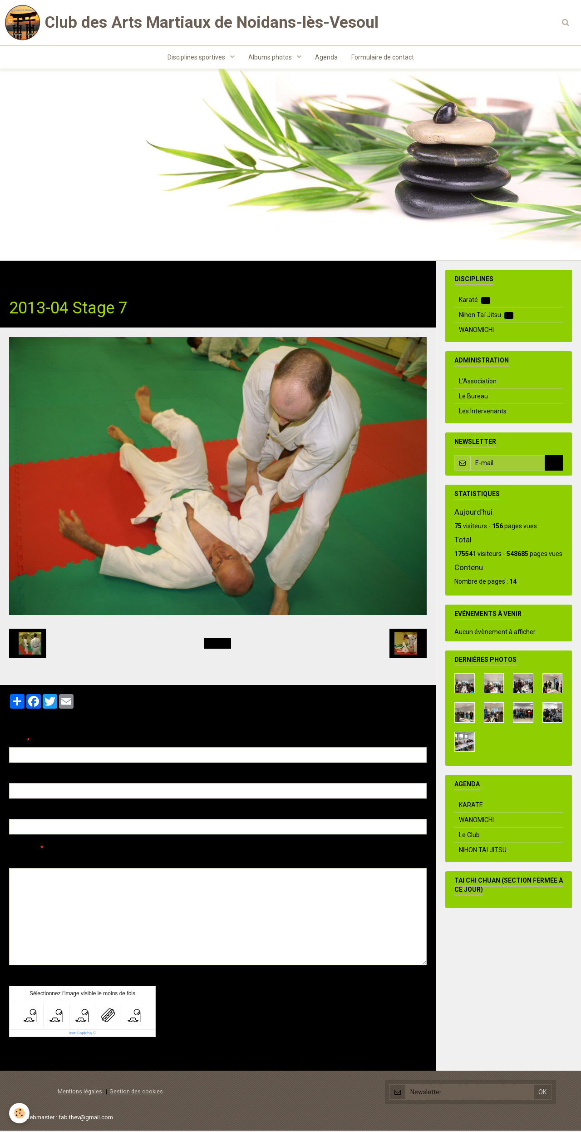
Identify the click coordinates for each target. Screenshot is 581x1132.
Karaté (474, 301)
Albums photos (270, 57)
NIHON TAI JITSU (483, 851)
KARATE (471, 806)
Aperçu (170, 862)
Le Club (469, 836)
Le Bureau (473, 397)
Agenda (326, 57)
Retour (217, 644)
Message (23, 849)
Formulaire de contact (382, 57)
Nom (16, 741)
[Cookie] (19, 1113)
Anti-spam (24, 980)
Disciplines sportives (196, 57)
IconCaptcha (80, 1034)
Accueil (20, 276)
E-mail (19, 777)
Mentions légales (80, 1092)
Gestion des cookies (136, 1092)
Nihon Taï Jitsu (125, 276)
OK (554, 464)
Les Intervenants (483, 412)
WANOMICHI (476, 331)
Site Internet (27, 813)
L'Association (478, 382)
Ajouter (28, 1055)
